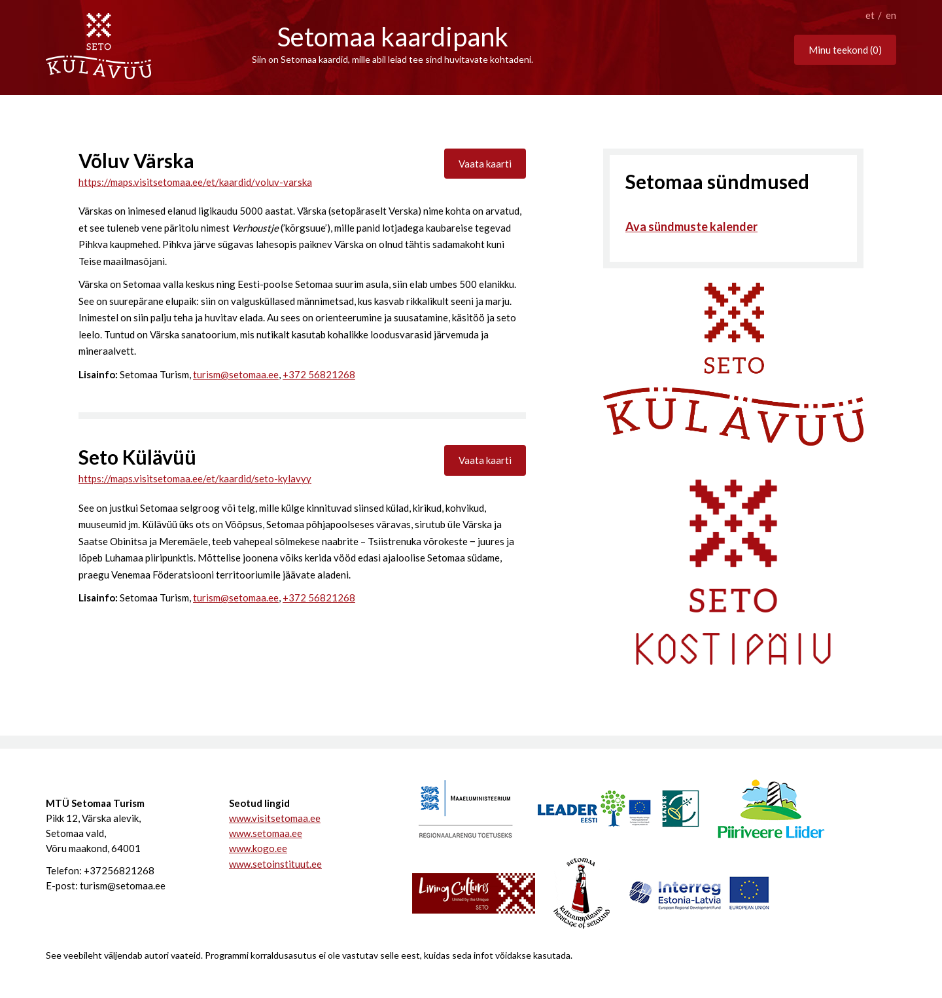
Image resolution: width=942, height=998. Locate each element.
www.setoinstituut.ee (275, 864)
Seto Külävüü (137, 457)
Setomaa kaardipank (392, 36)
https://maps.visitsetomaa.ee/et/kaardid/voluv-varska (195, 182)
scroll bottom (471, 95)
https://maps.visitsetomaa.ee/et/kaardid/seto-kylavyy (194, 478)
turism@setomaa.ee (236, 374)
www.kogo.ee (258, 848)
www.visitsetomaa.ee (275, 818)
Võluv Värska (136, 160)
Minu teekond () (845, 50)
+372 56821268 (319, 374)
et (870, 15)
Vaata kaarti (485, 163)
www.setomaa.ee (265, 833)
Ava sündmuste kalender (691, 226)
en (891, 15)
